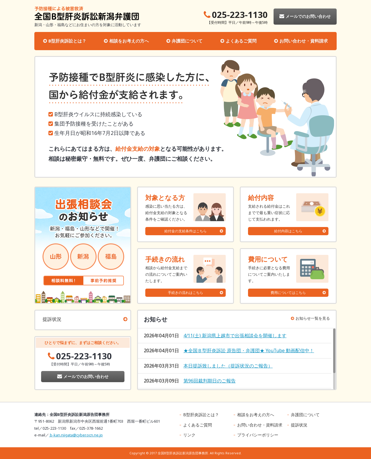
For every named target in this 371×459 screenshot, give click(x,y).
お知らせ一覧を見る (310, 318)
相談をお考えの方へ (129, 41)
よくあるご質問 (241, 41)
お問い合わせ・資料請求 (303, 41)
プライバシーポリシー (257, 435)
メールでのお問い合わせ (305, 16)
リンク (189, 435)
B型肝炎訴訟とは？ (67, 41)
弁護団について (187, 41)
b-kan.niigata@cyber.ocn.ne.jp (76, 435)
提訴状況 (52, 319)
